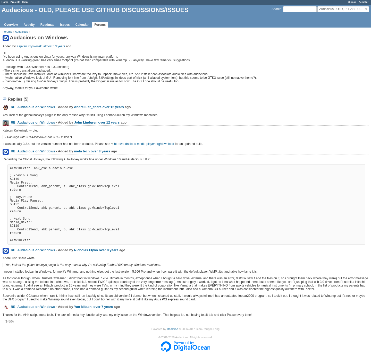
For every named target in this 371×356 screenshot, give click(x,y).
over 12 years (113, 107)
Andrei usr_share (88, 107)
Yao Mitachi (83, 307)
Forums (100, 25)
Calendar (82, 25)
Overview (11, 25)
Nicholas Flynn (86, 250)
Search (276, 9)
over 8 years (100, 151)
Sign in (352, 2)
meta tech (82, 151)
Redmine (172, 329)
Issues (65, 25)
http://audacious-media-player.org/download (144, 144)
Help (25, 2)
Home (5, 2)
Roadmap (47, 25)
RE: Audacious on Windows (33, 107)
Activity (29, 25)
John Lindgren (85, 122)
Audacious (21, 31)
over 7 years (103, 307)
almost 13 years (54, 46)
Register (363, 2)
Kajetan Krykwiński (29, 46)
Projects (15, 2)
